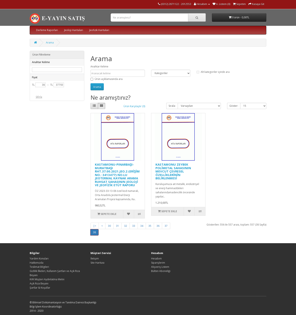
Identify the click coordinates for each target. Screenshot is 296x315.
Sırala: (172, 106)
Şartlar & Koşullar (40, 287)
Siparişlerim (158, 262)
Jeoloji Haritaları (73, 30)
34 (141, 226)
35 (149, 226)
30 (109, 226)
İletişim (95, 258)
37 (166, 226)
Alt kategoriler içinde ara (213, 72)
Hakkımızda (36, 262)
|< (94, 226)
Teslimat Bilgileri (39, 267)
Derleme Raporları (47, 30)
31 (117, 226)
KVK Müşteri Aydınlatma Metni (47, 279)
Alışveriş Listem (160, 267)
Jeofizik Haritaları (99, 30)
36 (158, 226)
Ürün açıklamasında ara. (107, 79)
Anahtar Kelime (99, 66)
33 (133, 226)
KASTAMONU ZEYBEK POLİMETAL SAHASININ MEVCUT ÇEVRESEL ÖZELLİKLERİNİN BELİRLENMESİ (173, 171)
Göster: (233, 106)
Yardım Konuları (39, 258)
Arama (50, 42)
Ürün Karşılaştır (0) (134, 106)
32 (125, 226)
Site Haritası (97, 262)
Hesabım (156, 258)
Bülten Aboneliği (160, 271)
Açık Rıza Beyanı (39, 283)
